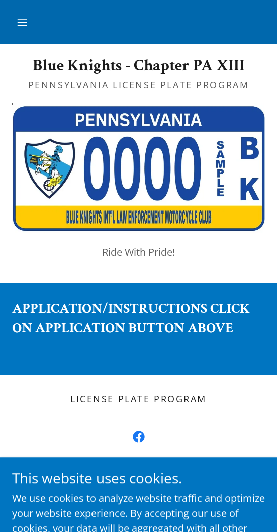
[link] (138, 65)
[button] (22, 22)
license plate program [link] (138, 399)
